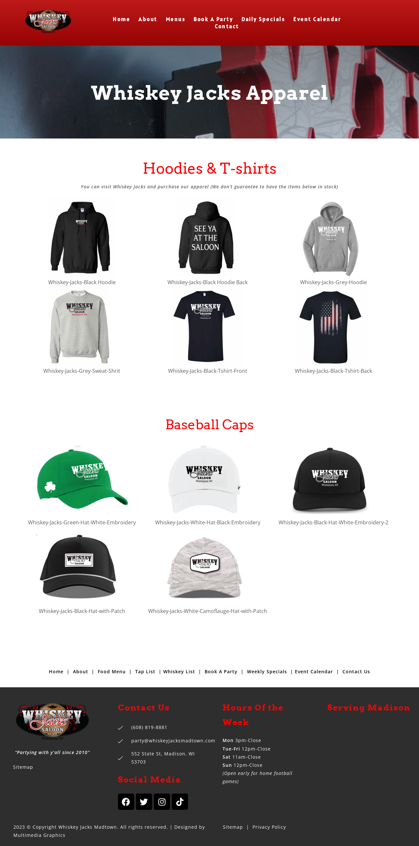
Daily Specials (263, 19)
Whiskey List (179, 671)
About (147, 19)
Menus (175, 19)
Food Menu (112, 671)
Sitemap (23, 767)
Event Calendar (317, 19)
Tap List (145, 671)
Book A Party (213, 19)
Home (121, 19)
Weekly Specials (267, 671)
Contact (227, 26)
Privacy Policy (269, 827)
